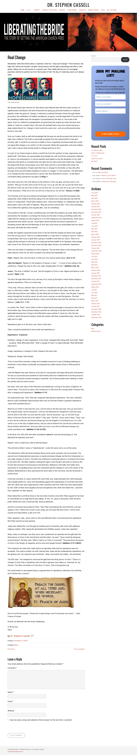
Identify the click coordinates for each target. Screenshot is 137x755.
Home (22, 10)
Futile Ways (11, 649)
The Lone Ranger (79, 649)
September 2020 (96, 317)
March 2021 (95, 301)
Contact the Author (49, 10)
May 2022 (94, 262)
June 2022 (94, 259)
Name (11, 692)
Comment (12, 668)
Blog (103, 10)
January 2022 (95, 273)
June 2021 (94, 292)
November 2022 (96, 245)
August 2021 (95, 287)
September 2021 (96, 284)
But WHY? (94, 161)
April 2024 (94, 198)
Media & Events (93, 10)
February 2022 (95, 270)
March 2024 (95, 201)
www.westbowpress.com (15, 751)
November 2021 (96, 278)
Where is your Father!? (109, 175)
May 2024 (94, 195)
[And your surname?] (110, 103)
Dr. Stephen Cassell (68, 4)
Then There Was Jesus (109, 178)
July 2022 (94, 256)
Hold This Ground (96, 158)
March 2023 (95, 234)
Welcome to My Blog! (109, 181)
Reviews (62, 10)
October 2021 (95, 281)
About (29, 10)
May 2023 (94, 229)
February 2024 (95, 204)
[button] (67, 49)
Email (10, 701)
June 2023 (94, 226)
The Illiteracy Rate (96, 150)
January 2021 (95, 306)
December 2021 (96, 276)
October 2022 (95, 248)
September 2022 (96, 251)
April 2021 (94, 298)
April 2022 (94, 265)
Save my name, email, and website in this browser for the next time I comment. (41, 720)
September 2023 (96, 218)
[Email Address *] (110, 111)
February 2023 (95, 237)
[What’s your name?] (110, 96)
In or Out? (94, 156)
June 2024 (94, 193)
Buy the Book (112, 10)
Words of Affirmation (97, 153)
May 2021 (94, 295)
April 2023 (94, 231)
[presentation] (22, 726)
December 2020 (96, 309)
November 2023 (96, 212)
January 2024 (95, 206)
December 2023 (96, 209)
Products (82, 10)
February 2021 (95, 304)
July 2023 (94, 223)
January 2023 (95, 240)
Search (93, 56)
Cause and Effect (102, 172)
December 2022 (96, 243)
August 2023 (95, 220)
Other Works (72, 10)
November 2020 (96, 312)
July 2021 (94, 290)
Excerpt (37, 10)
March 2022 (95, 267)
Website (11, 711)
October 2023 (95, 215)
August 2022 (95, 254)
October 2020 (95, 315)
